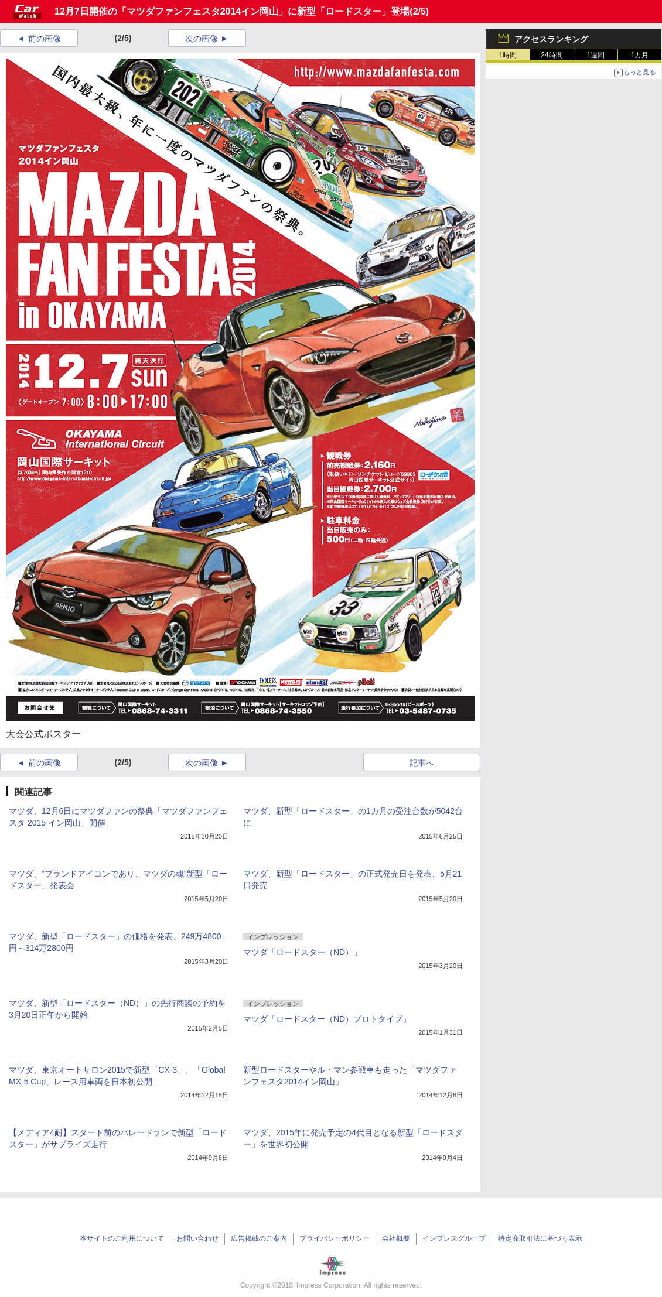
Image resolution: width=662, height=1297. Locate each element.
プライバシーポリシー (334, 1238)
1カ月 (640, 55)
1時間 (508, 55)
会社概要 (396, 1238)
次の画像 (201, 38)
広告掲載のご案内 (259, 1238)
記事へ (422, 763)
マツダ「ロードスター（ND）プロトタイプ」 (327, 1019)
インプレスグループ (454, 1238)
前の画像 (44, 38)
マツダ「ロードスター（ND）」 (302, 952)
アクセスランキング (551, 39)
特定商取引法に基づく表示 (540, 1238)
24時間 (551, 55)
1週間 (596, 55)
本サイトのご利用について (122, 1238)
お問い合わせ (197, 1238)
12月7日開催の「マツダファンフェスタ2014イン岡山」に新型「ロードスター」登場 (232, 11)
